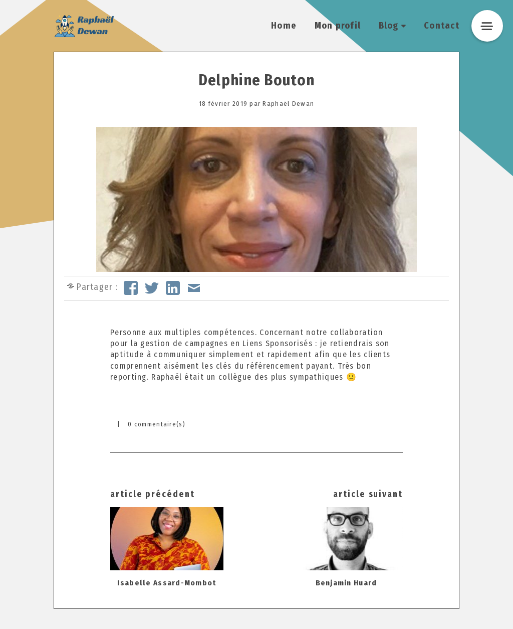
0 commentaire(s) (156, 424)
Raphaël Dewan (288, 103)
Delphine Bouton (256, 80)
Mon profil (338, 25)
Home (284, 25)
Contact (441, 25)
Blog (389, 25)
